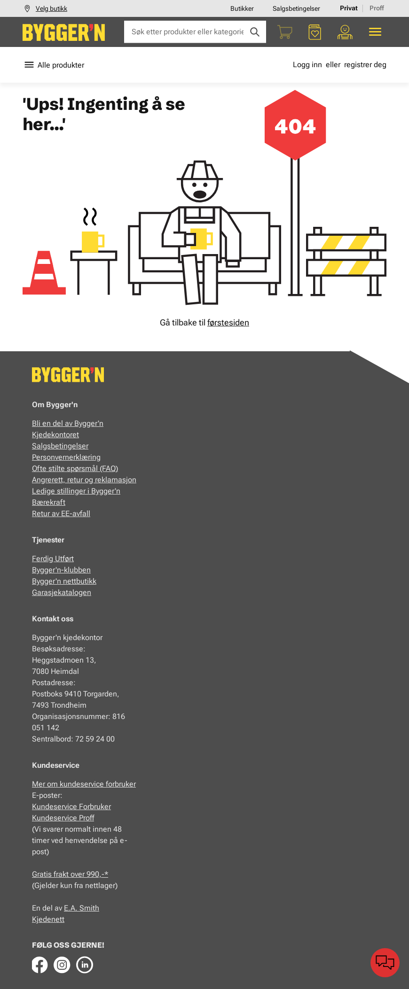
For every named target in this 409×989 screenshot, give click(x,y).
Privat (349, 8)
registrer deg (365, 64)
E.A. (71, 908)
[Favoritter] (315, 32)
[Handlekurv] (285, 32)
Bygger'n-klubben (61, 569)
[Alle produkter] (375, 32)
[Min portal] (345, 32)
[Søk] (255, 32)
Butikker (242, 8)
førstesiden (228, 322)
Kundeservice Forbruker (71, 806)
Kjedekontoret (55, 434)
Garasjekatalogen (61, 592)
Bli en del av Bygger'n (67, 423)
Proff (377, 8)
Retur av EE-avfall (61, 513)
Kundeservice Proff (63, 817)
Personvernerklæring (66, 457)
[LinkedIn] (84, 964)
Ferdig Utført (53, 558)
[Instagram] (62, 964)
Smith (89, 908)
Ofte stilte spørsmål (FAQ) (75, 468)
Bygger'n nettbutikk (64, 581)
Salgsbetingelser (296, 8)
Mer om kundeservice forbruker (84, 784)
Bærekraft (48, 502)
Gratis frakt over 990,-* (70, 874)
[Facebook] (39, 964)
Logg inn (307, 64)
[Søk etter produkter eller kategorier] (195, 32)
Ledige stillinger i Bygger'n (76, 491)
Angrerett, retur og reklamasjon (84, 479)
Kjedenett (48, 919)
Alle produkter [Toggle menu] (53, 64)
